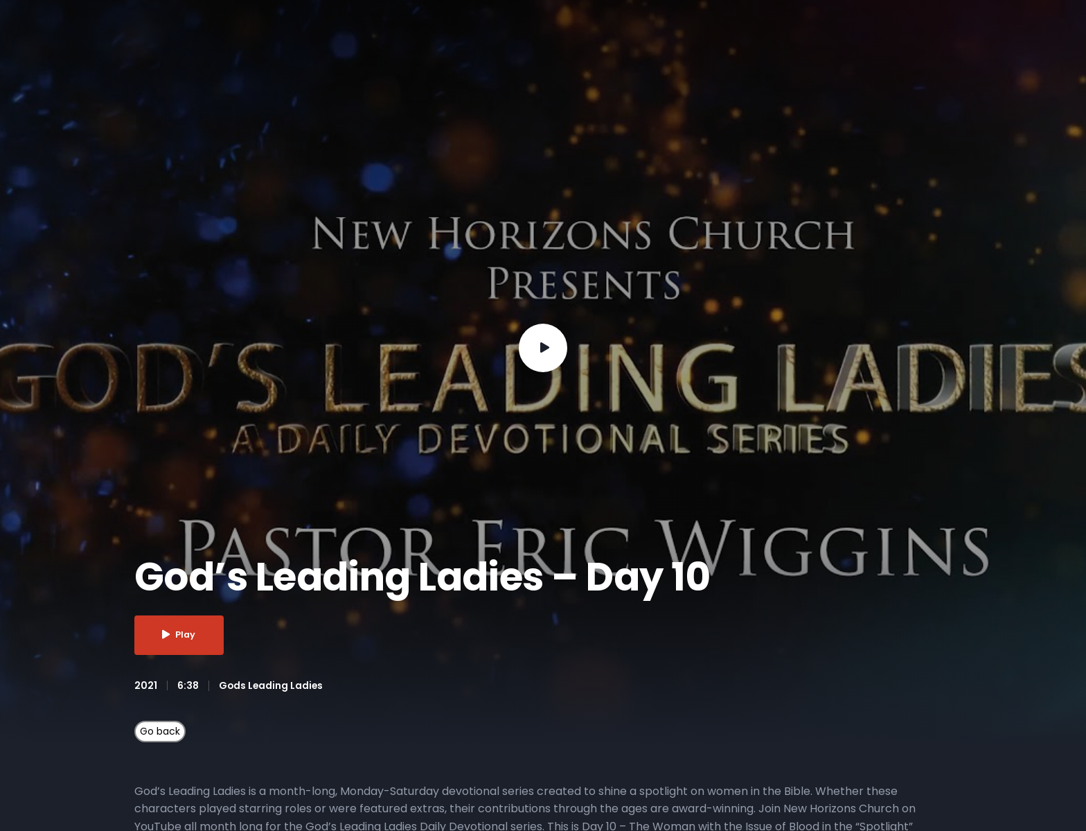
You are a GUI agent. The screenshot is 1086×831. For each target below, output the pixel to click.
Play (180, 635)
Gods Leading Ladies (272, 685)
